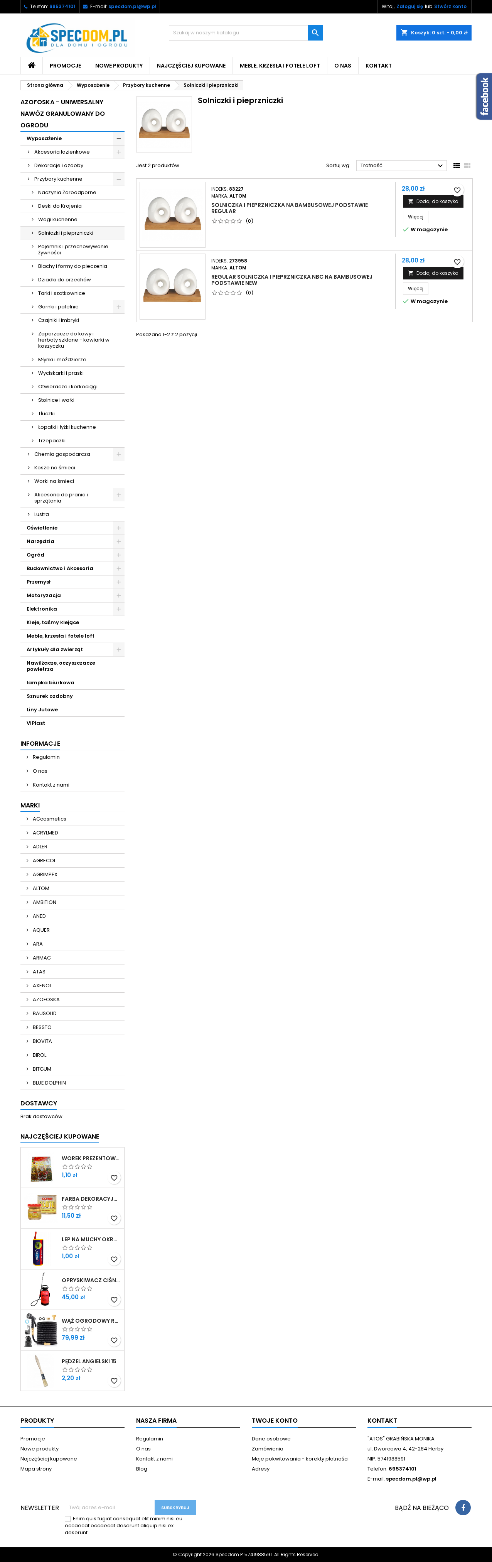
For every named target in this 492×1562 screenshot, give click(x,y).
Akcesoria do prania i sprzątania (61, 497)
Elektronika (42, 609)
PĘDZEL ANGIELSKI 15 (89, 1361)
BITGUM (41, 1069)
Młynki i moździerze (62, 359)
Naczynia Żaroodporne (67, 192)
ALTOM (40, 888)
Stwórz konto (450, 6)
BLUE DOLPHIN (49, 1082)
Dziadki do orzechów (64, 279)
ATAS (38, 971)
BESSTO (42, 1027)
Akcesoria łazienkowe (62, 152)
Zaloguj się (409, 6)
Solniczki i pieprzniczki (65, 233)
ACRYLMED (45, 832)
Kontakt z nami (50, 785)
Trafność (403, 166)
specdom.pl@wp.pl (132, 6)
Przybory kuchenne (58, 179)
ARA (37, 944)
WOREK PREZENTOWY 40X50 (91, 1158)
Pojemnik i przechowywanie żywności (73, 249)
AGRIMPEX (44, 874)
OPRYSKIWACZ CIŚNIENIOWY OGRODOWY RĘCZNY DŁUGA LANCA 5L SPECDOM (91, 1280)
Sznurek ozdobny (50, 696)
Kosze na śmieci (54, 467)
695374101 (62, 6)
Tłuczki (46, 413)
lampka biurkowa (50, 682)
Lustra (41, 514)
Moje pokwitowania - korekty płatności (300, 1458)
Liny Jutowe (42, 709)
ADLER (39, 846)
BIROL (39, 1055)
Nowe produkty (119, 65)
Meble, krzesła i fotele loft (280, 65)
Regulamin (46, 757)
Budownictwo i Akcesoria (60, 568)
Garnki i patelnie (58, 306)
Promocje (65, 65)
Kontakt (379, 65)
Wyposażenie (44, 138)
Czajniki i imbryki (58, 320)
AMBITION (44, 902)
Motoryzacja (44, 595)
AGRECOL (44, 860)
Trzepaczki (52, 440)
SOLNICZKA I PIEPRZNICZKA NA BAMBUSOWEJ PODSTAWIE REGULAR (289, 208)
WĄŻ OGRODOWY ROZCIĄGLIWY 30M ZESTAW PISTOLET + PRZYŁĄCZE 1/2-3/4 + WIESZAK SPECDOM (91, 1321)
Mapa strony (36, 1468)
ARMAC (41, 957)
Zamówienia (267, 1448)
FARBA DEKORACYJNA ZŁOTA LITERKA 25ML (91, 1199)
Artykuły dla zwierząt (55, 649)
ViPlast (36, 723)
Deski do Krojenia (60, 206)
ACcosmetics (49, 818)
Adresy (261, 1468)
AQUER (41, 930)
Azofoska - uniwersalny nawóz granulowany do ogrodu (62, 114)
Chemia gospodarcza (62, 454)
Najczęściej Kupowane (59, 1136)
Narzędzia (40, 541)
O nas (342, 65)
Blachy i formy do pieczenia (72, 266)
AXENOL (42, 985)
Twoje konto (275, 1420)
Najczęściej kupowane (191, 65)
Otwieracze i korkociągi (68, 386)
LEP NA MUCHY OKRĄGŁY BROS (91, 1239)
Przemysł (39, 582)
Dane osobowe (271, 1438)
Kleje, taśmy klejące (53, 622)
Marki (30, 805)
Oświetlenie (42, 527)
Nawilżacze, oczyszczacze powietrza (61, 666)
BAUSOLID (44, 1013)
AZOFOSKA (46, 999)
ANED (39, 916)
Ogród (35, 554)
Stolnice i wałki (56, 400)
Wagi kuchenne (58, 219)
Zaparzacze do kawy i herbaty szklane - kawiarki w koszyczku (74, 340)
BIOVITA (42, 1041)
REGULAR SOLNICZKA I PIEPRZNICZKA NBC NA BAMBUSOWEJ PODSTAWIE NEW (291, 280)
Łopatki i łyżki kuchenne (67, 427)
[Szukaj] (246, 33)
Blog (141, 1468)
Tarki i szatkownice (61, 293)
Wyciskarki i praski (61, 373)
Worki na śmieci (54, 481)
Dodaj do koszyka (433, 201)
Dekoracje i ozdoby (58, 165)
